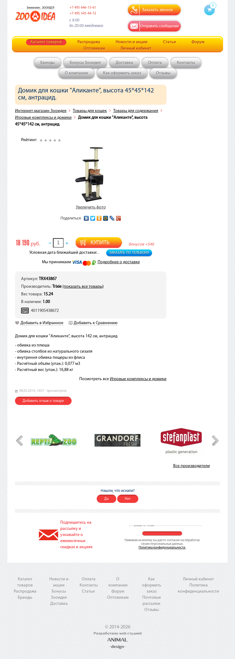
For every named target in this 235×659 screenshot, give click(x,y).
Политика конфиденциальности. (162, 547)
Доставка (124, 63)
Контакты (186, 63)
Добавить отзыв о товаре (43, 401)
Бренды (47, 63)
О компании (76, 73)
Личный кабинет (136, 48)
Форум (198, 42)
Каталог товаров (46, 42)
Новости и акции (131, 42)
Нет (128, 499)
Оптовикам (94, 48)
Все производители (191, 466)
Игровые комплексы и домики (43, 117)
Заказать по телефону (129, 253)
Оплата (155, 63)
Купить (100, 243)
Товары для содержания (135, 111)
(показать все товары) (83, 286)
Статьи (169, 42)
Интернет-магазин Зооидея (40, 111)
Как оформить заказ (122, 73)
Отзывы (163, 73)
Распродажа (88, 42)
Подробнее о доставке (119, 262)
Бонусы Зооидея (85, 63)
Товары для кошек (90, 111)
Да (106, 499)
